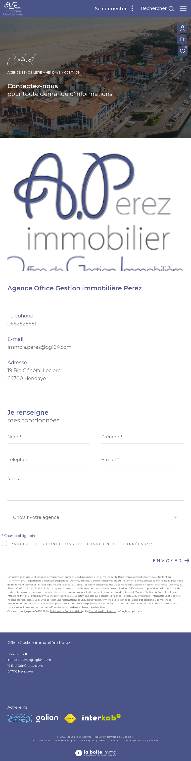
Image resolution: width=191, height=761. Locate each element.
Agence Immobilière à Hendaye (33, 72)
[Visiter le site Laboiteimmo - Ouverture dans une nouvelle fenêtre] (95, 749)
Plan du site (62, 740)
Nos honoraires (42, 740)
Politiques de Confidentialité (66, 611)
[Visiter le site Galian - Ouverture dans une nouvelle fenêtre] (47, 718)
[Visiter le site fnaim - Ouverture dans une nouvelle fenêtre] (70, 719)
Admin (103, 740)
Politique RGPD (135, 740)
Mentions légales (85, 740)
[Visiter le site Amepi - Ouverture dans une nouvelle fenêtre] (19, 718)
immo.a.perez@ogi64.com (39, 347)
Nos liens (117, 740)
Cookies (154, 740)
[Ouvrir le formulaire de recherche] (157, 8)
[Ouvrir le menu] (183, 8)
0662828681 (21, 324)
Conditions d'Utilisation (102, 611)
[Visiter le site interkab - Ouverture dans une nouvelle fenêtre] (101, 717)
